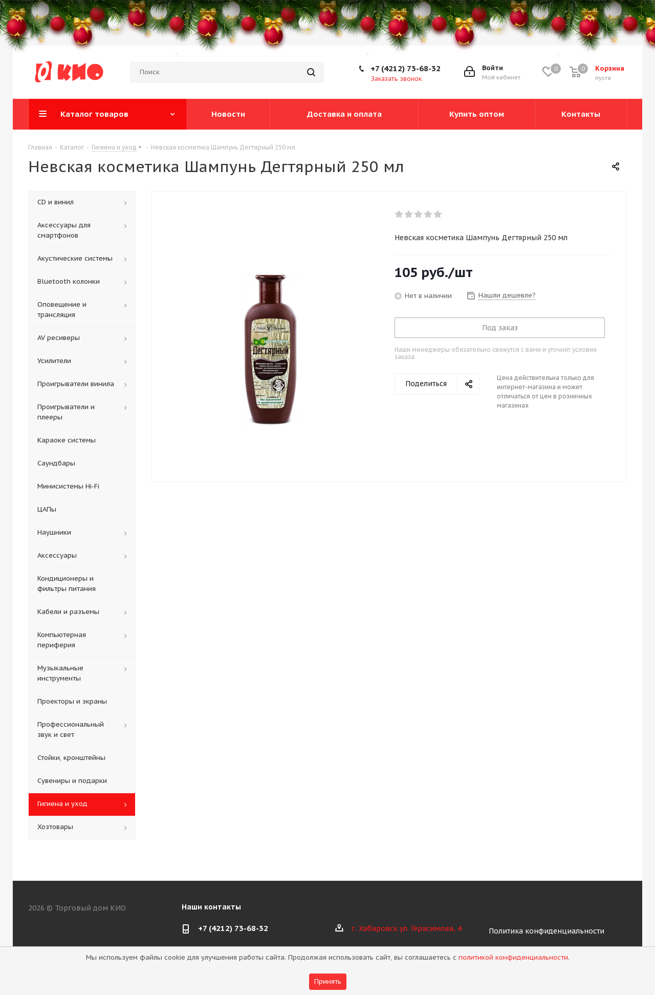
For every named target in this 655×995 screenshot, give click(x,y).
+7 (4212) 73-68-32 (405, 68)
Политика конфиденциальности (546, 931)
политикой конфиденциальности (513, 957)
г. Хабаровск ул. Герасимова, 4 (407, 928)
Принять (327, 981)
